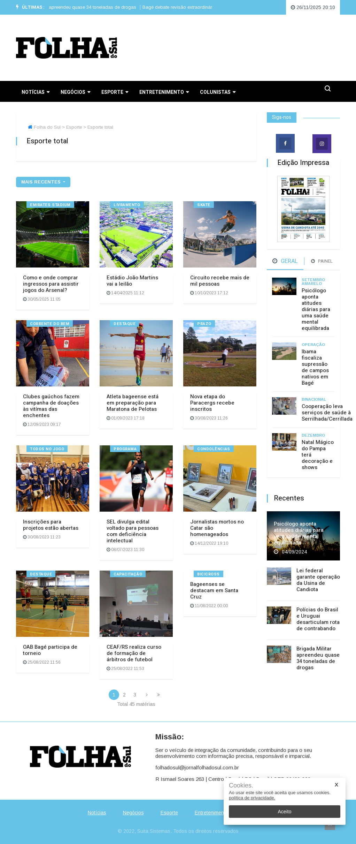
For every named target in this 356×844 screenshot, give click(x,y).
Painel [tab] (322, 261)
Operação (313, 344)
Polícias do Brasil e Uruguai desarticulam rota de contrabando (318, 619)
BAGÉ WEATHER (233, 48)
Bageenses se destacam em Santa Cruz (214, 590)
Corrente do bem (49, 324)
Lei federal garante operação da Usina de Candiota (318, 580)
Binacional (314, 399)
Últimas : (30, 7)
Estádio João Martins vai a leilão (132, 281)
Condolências (213, 449)
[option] (83, 7)
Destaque (125, 324)
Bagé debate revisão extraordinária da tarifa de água (202, 7)
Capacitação (128, 574)
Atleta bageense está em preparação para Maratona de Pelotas (132, 403)
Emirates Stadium (50, 205)
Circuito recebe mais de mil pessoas (219, 281)
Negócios (75, 92)
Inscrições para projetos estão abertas (50, 525)
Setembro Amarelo (313, 282)
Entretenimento (164, 92)
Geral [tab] (285, 261)
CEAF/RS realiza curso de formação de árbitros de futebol (134, 653)
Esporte (114, 92)
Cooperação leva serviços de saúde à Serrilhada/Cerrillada (327, 412)
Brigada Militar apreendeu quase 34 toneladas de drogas (81, 7)
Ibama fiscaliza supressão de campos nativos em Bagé (315, 367)
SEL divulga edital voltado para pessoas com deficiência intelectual (132, 531)
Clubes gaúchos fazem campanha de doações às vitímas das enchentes (51, 406)
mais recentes (41, 181)
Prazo (204, 324)
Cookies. (241, 785)
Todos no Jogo (47, 449)
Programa (125, 449)
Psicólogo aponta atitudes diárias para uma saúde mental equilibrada (316, 309)
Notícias (35, 92)
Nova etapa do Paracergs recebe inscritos (212, 403)
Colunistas (217, 92)
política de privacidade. (252, 797)
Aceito (285, 811)
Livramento (127, 205)
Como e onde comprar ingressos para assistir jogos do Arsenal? (51, 284)
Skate (203, 205)
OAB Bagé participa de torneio (50, 650)
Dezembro (313, 435)
